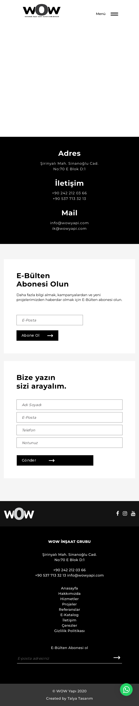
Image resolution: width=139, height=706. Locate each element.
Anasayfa (69, 588)
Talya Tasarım (80, 698)
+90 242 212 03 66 (69, 193)
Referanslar (69, 609)
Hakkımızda (69, 593)
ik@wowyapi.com (69, 228)
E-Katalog (69, 615)
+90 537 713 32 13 (69, 198)
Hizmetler (69, 599)
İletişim (69, 620)
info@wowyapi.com (69, 223)
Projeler (69, 604)
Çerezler (69, 625)
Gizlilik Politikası (69, 630)
